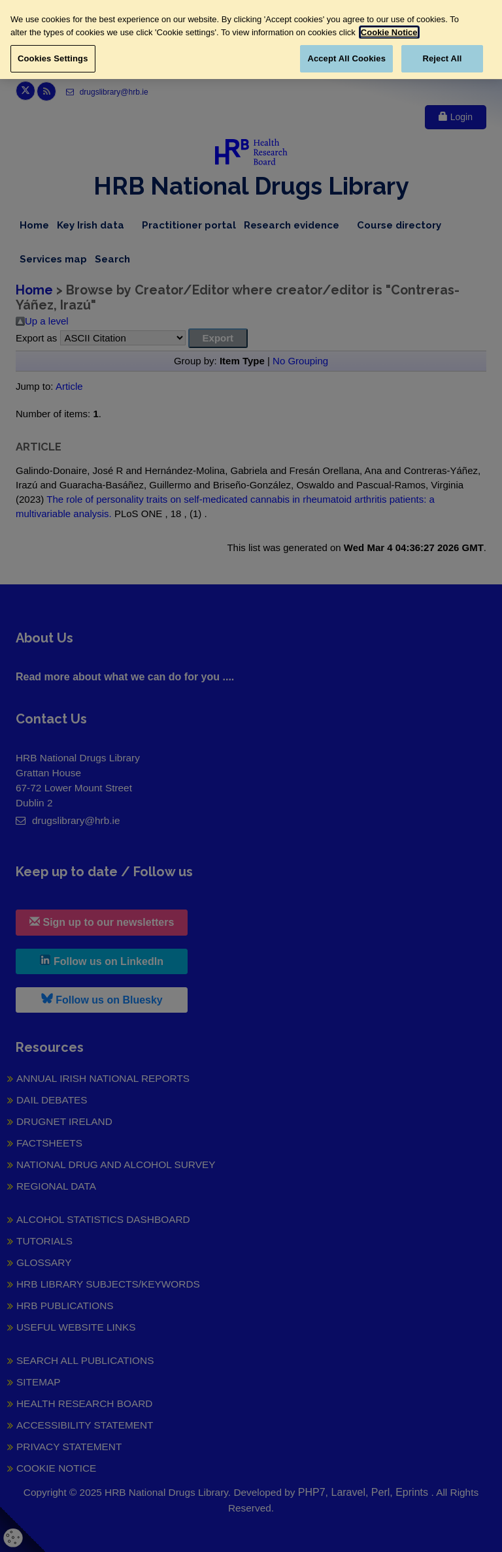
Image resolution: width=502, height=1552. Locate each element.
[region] (251, 39)
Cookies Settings (53, 58)
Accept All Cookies (346, 58)
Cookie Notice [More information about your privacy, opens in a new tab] (389, 32)
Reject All (441, 58)
